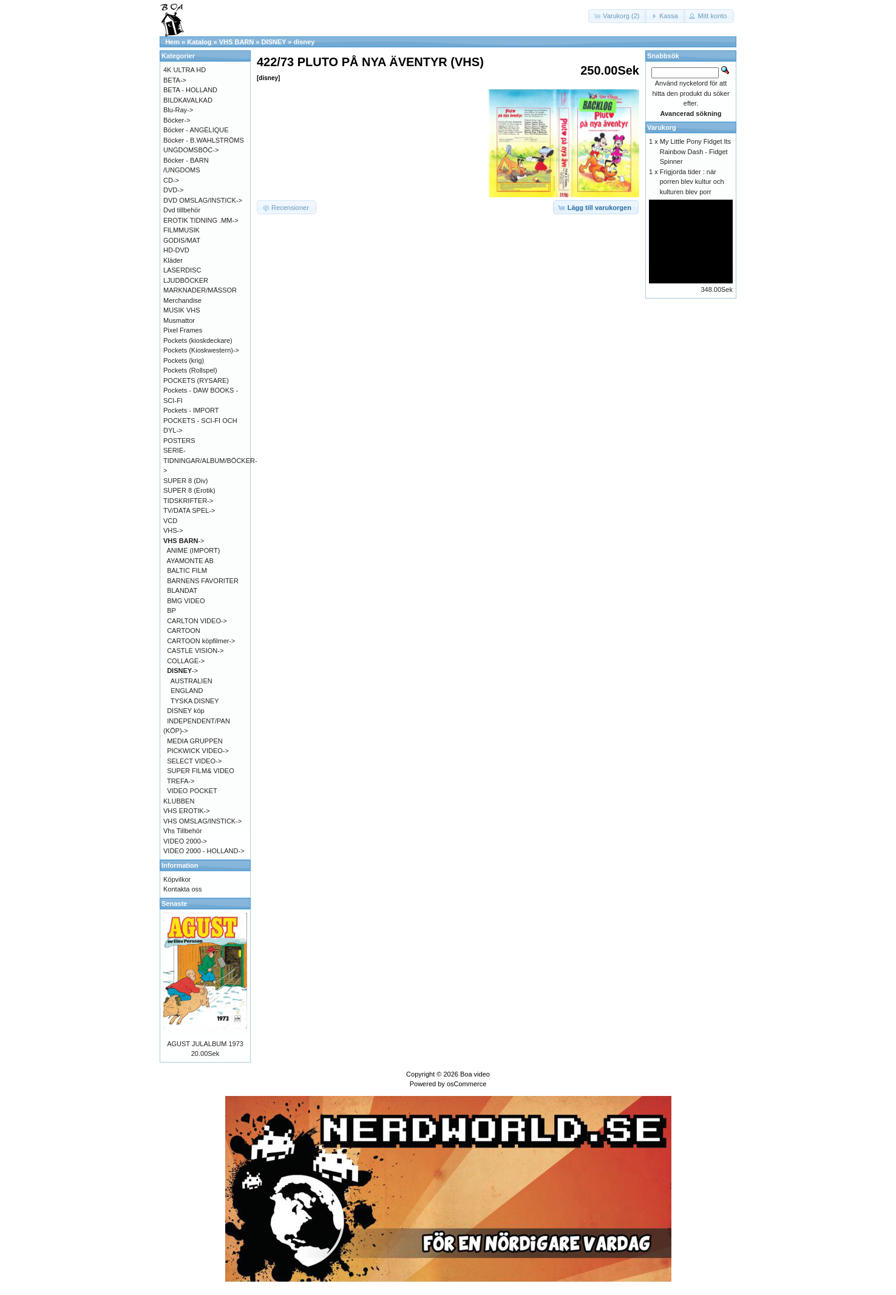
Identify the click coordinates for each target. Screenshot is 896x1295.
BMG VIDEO (186, 600)
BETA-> (174, 80)
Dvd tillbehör (181, 210)
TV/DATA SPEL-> (189, 510)
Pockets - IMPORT (191, 410)
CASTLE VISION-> (195, 650)
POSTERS (179, 440)
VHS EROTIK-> (186, 810)
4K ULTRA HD (184, 69)
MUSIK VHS (181, 310)
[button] (617, 16)
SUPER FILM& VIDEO (200, 770)
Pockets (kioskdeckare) (197, 340)
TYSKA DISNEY (195, 701)
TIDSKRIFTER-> (188, 500)
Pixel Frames (182, 330)
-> (184, 540)
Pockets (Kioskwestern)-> (201, 350)
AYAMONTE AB (190, 560)
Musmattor (179, 320)
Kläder (173, 260)
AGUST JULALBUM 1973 (205, 1043)
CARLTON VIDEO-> (197, 620)
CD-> (171, 180)
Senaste (174, 903)
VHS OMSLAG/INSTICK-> (202, 821)
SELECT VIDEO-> (194, 761)
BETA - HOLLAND (190, 89)
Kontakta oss (182, 889)
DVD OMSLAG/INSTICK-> (202, 200)
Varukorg (661, 127)
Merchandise (182, 300)
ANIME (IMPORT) (193, 550)
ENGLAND (187, 690)
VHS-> (173, 530)
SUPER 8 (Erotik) (189, 490)
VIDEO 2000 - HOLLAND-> (204, 850)
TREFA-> (181, 781)
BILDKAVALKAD (187, 100)
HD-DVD (176, 250)
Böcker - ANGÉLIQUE (196, 130)
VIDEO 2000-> (185, 841)
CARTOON (183, 630)
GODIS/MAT (181, 240)
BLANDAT (182, 590)
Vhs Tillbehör (182, 830)
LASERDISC (182, 270)
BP (171, 610)
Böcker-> (176, 120)
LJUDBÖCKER (185, 280)
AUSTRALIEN (191, 681)
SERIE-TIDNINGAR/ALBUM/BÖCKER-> (210, 460)
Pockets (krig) (183, 360)
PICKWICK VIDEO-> (198, 750)
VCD (170, 520)
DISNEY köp (186, 710)
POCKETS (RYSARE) (196, 380)
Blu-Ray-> (178, 109)
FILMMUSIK (181, 230)
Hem (172, 42)
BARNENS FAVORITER (203, 580)
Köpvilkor (177, 879)
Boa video (475, 1074)
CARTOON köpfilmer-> (201, 640)
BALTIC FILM (187, 570)
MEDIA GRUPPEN (195, 741)
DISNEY (273, 42)
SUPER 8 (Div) (185, 480)
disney (303, 42)
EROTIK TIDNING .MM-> (201, 220)
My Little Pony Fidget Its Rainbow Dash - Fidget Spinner (695, 151)
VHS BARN (236, 42)
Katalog (199, 42)
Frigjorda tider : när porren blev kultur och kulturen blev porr (692, 181)
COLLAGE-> (186, 660)
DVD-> (173, 190)
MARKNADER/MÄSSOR (200, 290)
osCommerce (466, 1083)
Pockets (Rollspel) (190, 370)
